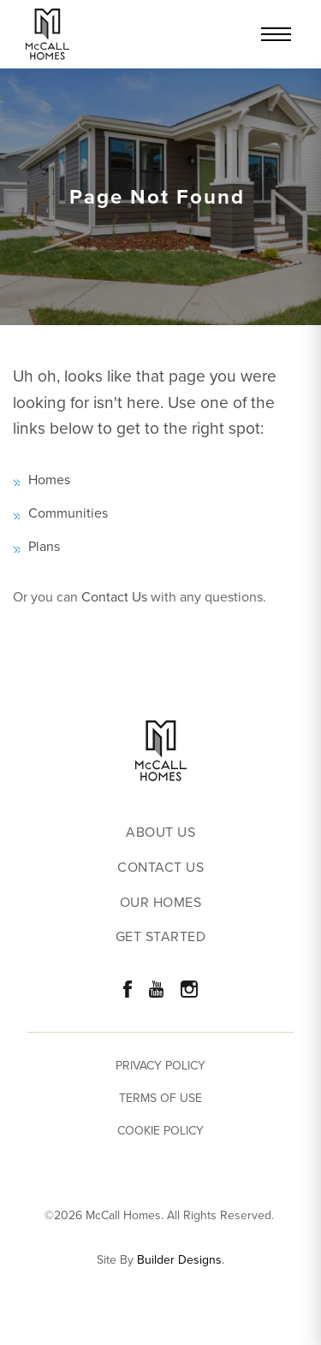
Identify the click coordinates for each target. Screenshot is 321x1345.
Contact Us (114, 597)
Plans (44, 546)
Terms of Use (160, 1098)
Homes (49, 479)
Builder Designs (179, 1260)
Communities (68, 513)
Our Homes (161, 903)
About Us (160, 833)
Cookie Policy (160, 1131)
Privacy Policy (160, 1066)
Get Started (161, 937)
